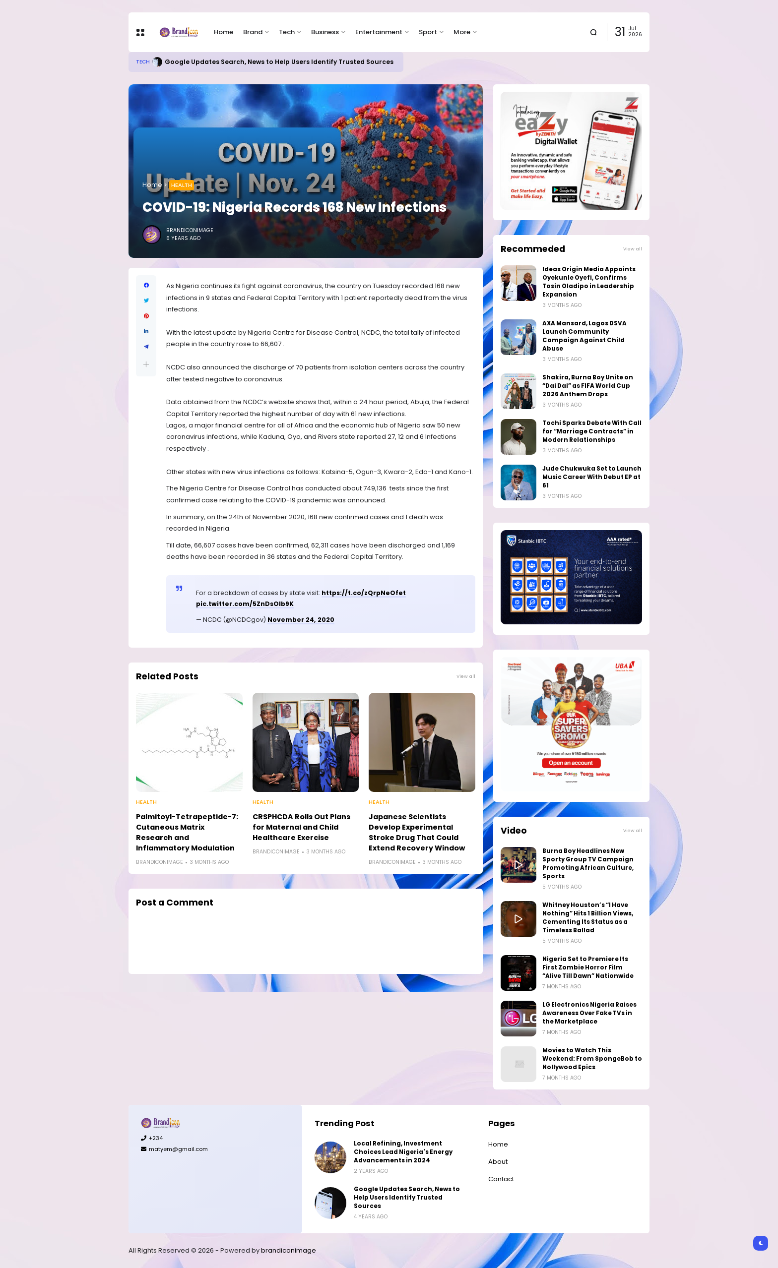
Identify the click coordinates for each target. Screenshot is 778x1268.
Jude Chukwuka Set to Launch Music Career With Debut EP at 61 (592, 477)
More (462, 32)
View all (465, 676)
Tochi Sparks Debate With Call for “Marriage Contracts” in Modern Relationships (592, 431)
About (498, 1161)
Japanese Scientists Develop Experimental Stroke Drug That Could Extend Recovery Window (417, 832)
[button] (146, 364)
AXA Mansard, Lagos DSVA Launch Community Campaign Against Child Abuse (584, 336)
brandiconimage (288, 1250)
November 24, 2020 (300, 619)
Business (325, 32)
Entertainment (378, 32)
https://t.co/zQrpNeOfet (364, 593)
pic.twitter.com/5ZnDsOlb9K (245, 604)
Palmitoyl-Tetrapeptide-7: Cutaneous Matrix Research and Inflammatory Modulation (187, 832)
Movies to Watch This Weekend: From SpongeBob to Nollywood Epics (592, 1058)
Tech (287, 32)
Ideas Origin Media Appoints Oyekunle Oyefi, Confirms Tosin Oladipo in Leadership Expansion (589, 282)
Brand (252, 32)
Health (181, 185)
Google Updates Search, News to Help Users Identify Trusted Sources (279, 62)
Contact (501, 1179)
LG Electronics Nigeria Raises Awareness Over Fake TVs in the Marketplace (589, 1013)
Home (223, 32)
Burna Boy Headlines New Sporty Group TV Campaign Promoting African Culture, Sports (588, 863)
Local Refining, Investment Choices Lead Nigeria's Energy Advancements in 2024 (403, 1152)
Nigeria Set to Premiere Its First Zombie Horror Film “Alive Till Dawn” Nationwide (588, 967)
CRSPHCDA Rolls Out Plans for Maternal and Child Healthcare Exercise (301, 827)
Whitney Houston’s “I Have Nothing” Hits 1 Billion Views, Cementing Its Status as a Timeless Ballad (587, 917)
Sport (428, 32)
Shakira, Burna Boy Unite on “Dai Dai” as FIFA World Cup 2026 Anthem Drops (587, 385)
